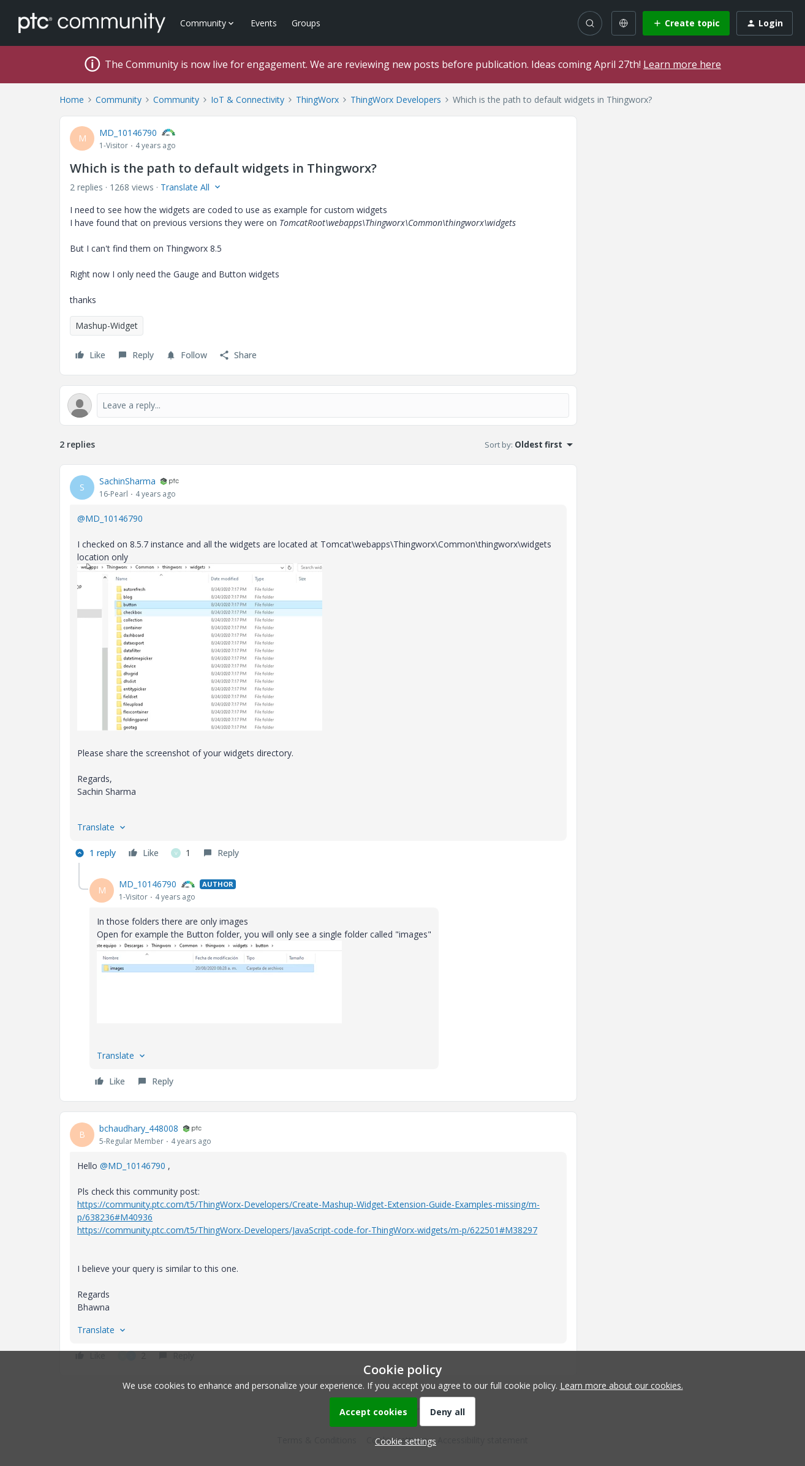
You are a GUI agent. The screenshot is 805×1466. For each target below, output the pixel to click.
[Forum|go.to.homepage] (91, 22)
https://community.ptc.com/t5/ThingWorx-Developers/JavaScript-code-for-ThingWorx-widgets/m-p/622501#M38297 (307, 1230)
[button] (686, 23)
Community (119, 99)
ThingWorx (317, 99)
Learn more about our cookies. (621, 1385)
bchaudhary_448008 (138, 1128)
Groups (306, 23)
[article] (318, 669)
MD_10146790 (128, 132)
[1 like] (181, 853)
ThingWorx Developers (395, 99)
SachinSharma (127, 481)
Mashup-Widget (106, 325)
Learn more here (682, 64)
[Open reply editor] (318, 405)
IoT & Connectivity (247, 99)
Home (71, 99)
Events (264, 23)
